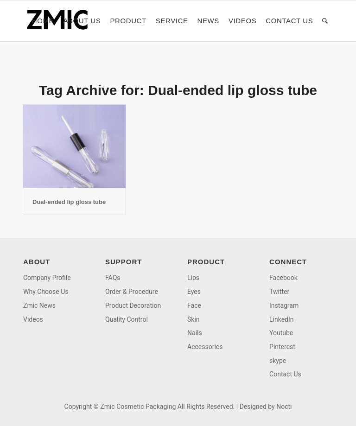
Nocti (284, 406)
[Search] (325, 20)
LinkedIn (281, 319)
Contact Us (285, 374)
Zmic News (39, 305)
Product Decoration (133, 305)
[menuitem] (42, 20)
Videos (33, 319)
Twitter (279, 291)
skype (277, 360)
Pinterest (282, 346)
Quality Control (126, 319)
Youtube (281, 333)
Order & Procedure (131, 291)
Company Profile (47, 277)
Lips (193, 277)
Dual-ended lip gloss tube (69, 201)
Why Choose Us (45, 291)
